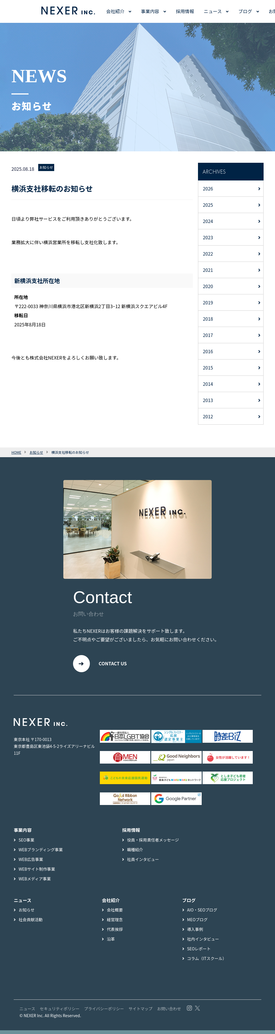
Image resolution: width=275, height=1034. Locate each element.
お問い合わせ (169, 1012)
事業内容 (150, 11)
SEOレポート (199, 952)
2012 (208, 416)
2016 (208, 351)
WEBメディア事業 (35, 882)
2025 (208, 204)
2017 (208, 335)
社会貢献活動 (31, 923)
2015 (208, 367)
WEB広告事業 (31, 863)
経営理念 (115, 923)
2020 (208, 286)
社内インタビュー (203, 942)
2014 (208, 383)
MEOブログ (197, 923)
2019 (208, 302)
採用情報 (185, 11)
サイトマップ (140, 1012)
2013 (208, 400)
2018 (208, 318)
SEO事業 (26, 843)
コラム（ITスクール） (207, 962)
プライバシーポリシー (104, 1012)
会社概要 (115, 913)
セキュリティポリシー (60, 1012)
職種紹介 (135, 853)
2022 (208, 253)
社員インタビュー (143, 863)
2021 (208, 269)
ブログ (245, 11)
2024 (208, 221)
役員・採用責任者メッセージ (153, 843)
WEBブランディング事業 (41, 853)
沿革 (111, 942)
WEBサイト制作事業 (37, 872)
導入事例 (195, 933)
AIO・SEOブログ (202, 913)
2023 (208, 237)
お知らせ (46, 167)
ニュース (213, 11)
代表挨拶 (115, 933)
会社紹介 (115, 11)
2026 (208, 188)
